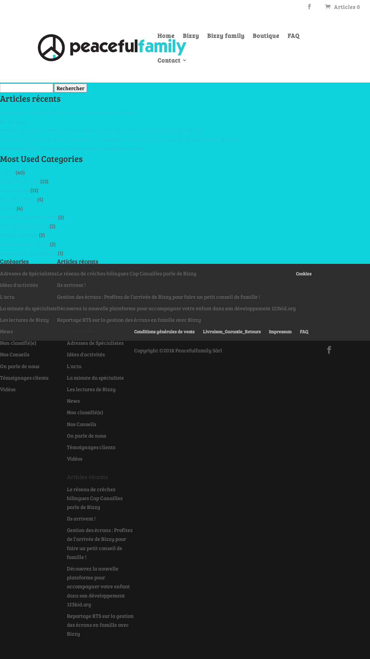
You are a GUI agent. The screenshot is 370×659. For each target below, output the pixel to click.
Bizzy (191, 36)
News (6, 331)
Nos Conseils (14, 190)
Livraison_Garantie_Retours (232, 331)
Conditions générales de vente (164, 331)
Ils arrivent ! (14, 121)
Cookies (303, 273)
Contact (169, 61)
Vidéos (7, 208)
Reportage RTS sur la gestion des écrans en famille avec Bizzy (72, 148)
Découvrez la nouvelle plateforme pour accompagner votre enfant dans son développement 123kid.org (119, 139)
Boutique (266, 36)
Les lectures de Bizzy (24, 244)
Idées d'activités (19, 234)
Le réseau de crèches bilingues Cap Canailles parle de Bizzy (69, 112)
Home (166, 36)
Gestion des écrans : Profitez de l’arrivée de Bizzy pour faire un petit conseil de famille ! (101, 130)
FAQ (293, 36)
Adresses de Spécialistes (28, 252)
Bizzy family (225, 36)
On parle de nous (19, 181)
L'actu (7, 172)
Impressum (280, 331)
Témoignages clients (24, 225)
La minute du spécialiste (28, 217)
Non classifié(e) (18, 199)
